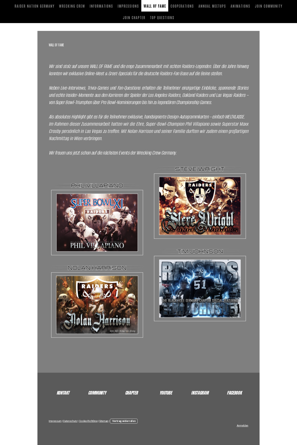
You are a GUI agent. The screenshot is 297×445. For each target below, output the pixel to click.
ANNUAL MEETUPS (212, 5)
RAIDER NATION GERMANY (35, 5)
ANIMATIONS (240, 5)
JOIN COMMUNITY (268, 5)
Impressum (55, 421)
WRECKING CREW (72, 5)
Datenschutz (70, 421)
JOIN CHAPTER (134, 17)
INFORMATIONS (101, 5)
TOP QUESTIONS (162, 17)
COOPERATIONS (182, 5)
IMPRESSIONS (128, 5)
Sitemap (103, 421)
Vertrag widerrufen (123, 421)
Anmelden (242, 425)
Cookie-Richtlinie (88, 421)
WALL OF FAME (155, 5)
